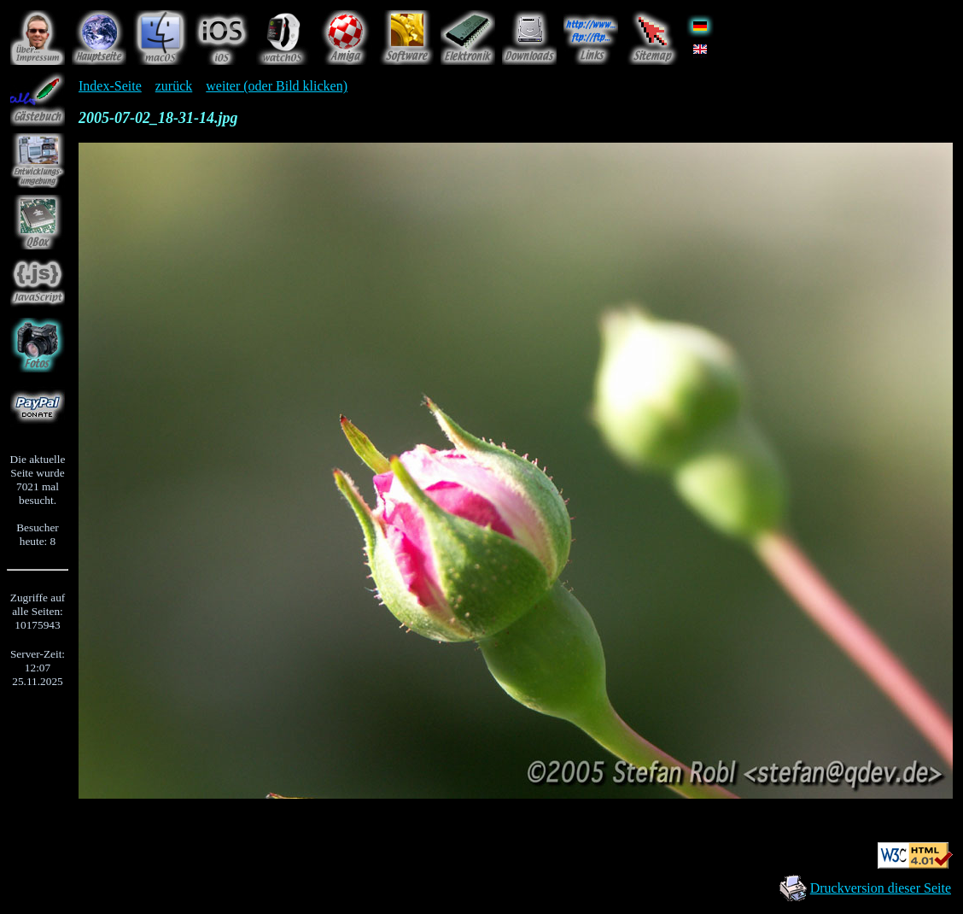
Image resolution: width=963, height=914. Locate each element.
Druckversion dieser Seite (880, 888)
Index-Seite (110, 86)
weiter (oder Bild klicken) (276, 86)
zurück (174, 86)
